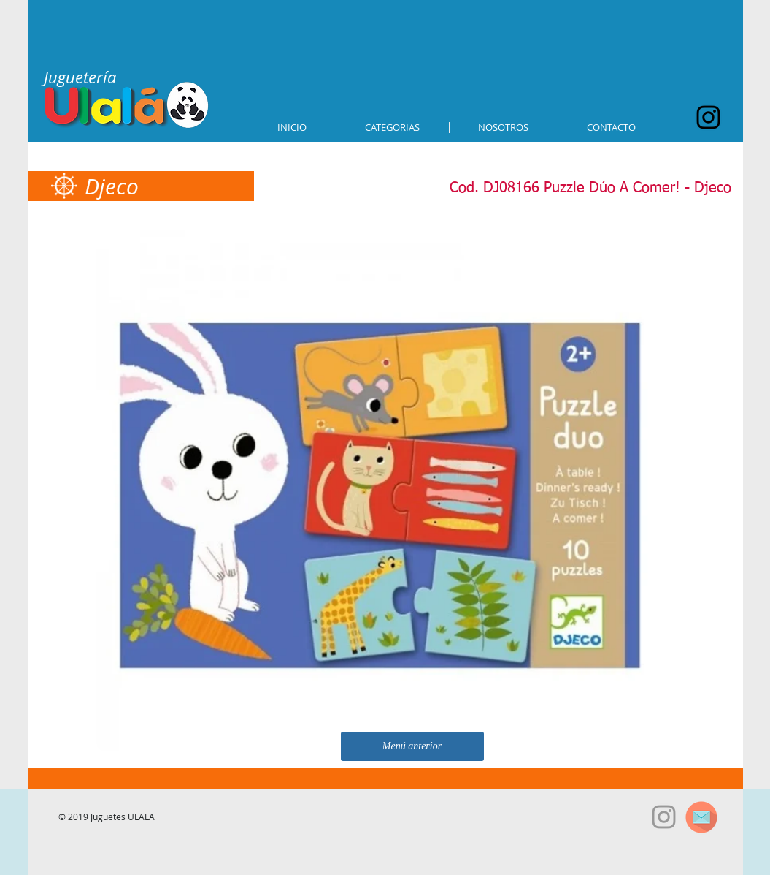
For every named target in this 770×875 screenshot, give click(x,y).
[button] (392, 127)
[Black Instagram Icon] (708, 117)
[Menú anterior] (412, 746)
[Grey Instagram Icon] (663, 817)
